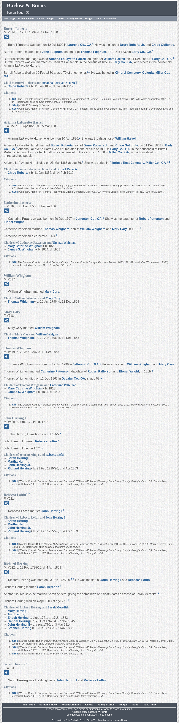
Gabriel (19, 621)
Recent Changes (45, 18)
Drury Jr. (132, 44)
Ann (16, 614)
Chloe (163, 44)
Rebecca (46, 441)
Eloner (14, 222)
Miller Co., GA (119, 152)
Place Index (110, 18)
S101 (15, 481)
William (114, 58)
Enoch (18, 617)
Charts (60, 18)
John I (51, 511)
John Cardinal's (72, 720)
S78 (14, 262)
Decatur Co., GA (73, 378)
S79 (14, 99)
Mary (119, 229)
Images (89, 18)
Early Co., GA (141, 51)
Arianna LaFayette (67, 58)
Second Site (85, 720)
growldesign (122, 720)
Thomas (93, 51)
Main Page (9, 18)
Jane (52, 51)
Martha (18, 461)
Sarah (18, 458)
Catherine (55, 371)
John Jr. (19, 465)
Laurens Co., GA (79, 44)
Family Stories (74, 18)
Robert (151, 218)
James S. (21, 249)
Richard (19, 468)
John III (19, 624)
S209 (15, 191)
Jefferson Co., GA (89, 218)
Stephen (19, 628)
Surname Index (26, 18)
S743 (15, 105)
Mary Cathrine (25, 246)
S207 (15, 108)
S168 (15, 544)
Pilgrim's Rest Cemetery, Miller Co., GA (137, 162)
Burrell (62, 145)
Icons (98, 18)
